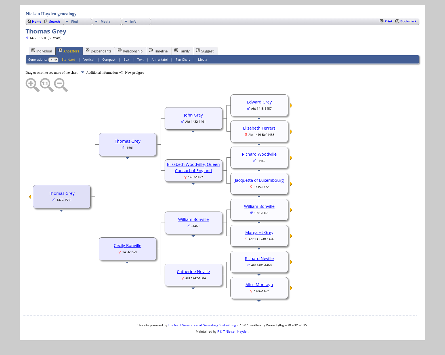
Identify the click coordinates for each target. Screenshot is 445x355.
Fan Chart (183, 59)
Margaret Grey (259, 232)
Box (126, 59)
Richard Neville (259, 258)
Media (105, 21)
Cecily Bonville (127, 245)
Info (133, 21)
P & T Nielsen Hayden (233, 331)
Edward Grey (259, 102)
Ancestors (68, 51)
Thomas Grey (62, 193)
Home (36, 21)
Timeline (158, 51)
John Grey (193, 115)
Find (74, 21)
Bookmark (408, 21)
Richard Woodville (259, 154)
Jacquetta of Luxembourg (259, 180)
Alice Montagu (259, 284)
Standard (68, 59)
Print (388, 21)
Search (54, 21)
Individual (41, 51)
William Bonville (193, 219)
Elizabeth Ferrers (259, 128)
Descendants (98, 51)
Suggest (205, 51)
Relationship (130, 51)
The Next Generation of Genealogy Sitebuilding (202, 325)
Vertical (88, 59)
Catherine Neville (193, 271)
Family (182, 51)
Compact (109, 59)
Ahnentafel (160, 59)
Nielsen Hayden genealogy (51, 13)
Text (140, 59)
